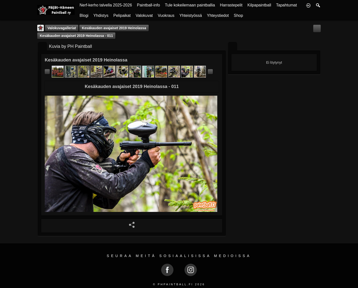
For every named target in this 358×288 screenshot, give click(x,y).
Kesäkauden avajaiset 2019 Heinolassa (114, 28)
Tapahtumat (286, 5)
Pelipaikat (122, 15)
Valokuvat (144, 15)
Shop (238, 15)
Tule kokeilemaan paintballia (190, 5)
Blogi (84, 15)
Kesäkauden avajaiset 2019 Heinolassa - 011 (76, 36)
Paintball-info (148, 5)
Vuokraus (166, 15)
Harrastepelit (231, 5)
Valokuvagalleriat (61, 28)
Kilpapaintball (259, 5)
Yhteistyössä (190, 15)
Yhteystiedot (218, 15)
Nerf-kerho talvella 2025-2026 (106, 5)
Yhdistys (100, 15)
